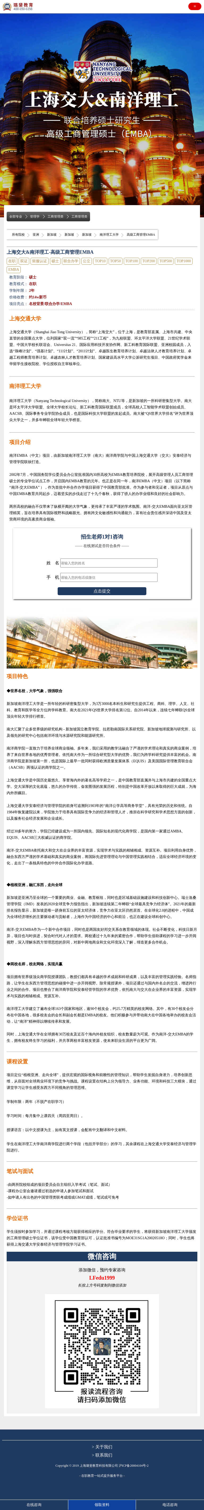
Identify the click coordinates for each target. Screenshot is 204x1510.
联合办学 (70, 261)
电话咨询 (170, 1505)
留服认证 (39, 261)
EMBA (13, 270)
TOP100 (131, 261)
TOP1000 (183, 261)
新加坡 (52, 234)
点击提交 (102, 591)
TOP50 (115, 261)
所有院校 (18, 234)
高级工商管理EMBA (141, 234)
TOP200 (148, 261)
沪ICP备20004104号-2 (134, 1465)
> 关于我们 (102, 1447)
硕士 (55, 261)
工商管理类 (55, 216)
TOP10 (100, 261)
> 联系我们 (102, 1455)
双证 (24, 261)
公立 (86, 261)
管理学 (35, 216)
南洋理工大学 (109, 234)
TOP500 (165, 261)
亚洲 (36, 234)
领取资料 (102, 1505)
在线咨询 (34, 1505)
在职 (12, 261)
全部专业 (15, 216)
